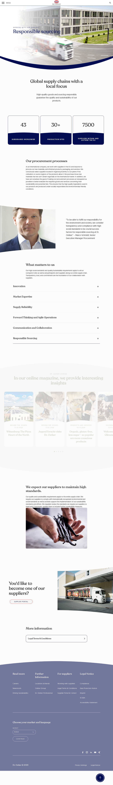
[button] (56, 286)
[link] (56, 638)
